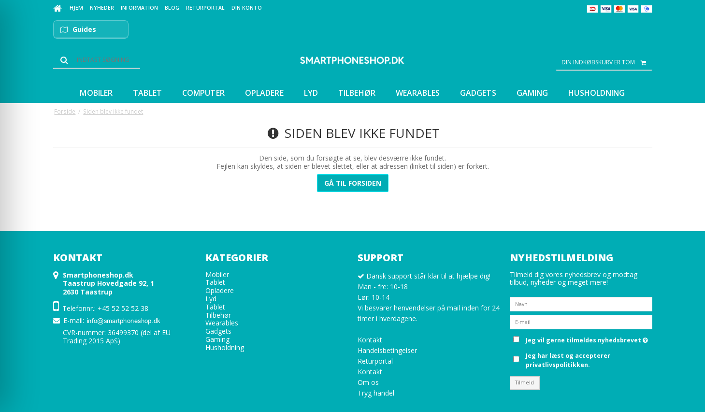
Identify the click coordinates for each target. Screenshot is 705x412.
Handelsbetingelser (387, 350)
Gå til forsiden (352, 183)
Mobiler (217, 274)
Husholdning (224, 347)
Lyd (210, 298)
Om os (368, 382)
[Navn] (581, 303)
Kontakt (370, 339)
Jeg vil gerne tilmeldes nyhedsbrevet (587, 338)
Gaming (217, 339)
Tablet (215, 282)
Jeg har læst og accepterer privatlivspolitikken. (568, 360)
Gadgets (218, 331)
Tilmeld (524, 382)
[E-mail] (581, 321)
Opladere (219, 290)
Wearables (221, 322)
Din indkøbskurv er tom (606, 62)
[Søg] (96, 60)
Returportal (375, 361)
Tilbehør (218, 315)
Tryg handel (376, 392)
